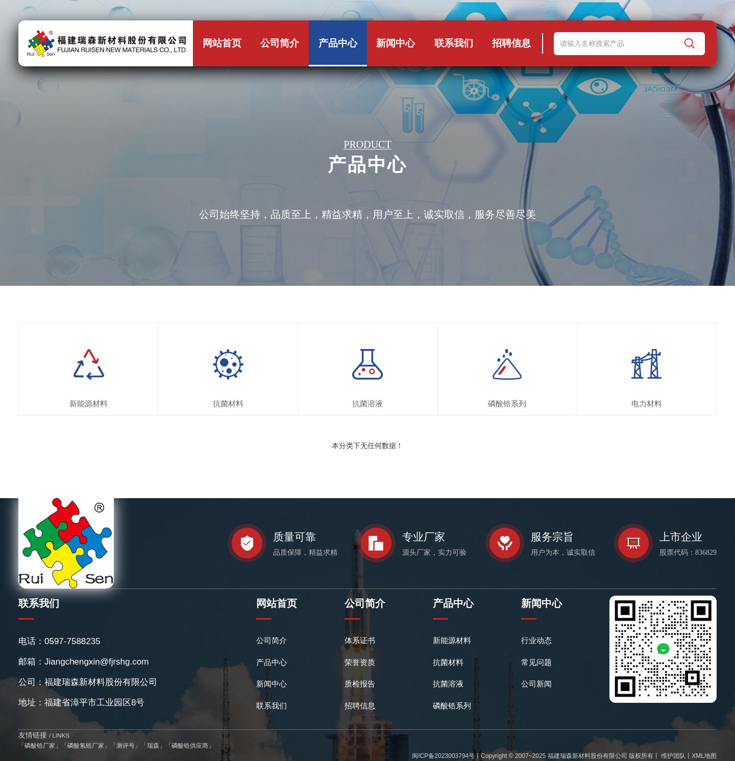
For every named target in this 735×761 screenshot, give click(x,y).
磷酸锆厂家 (39, 745)
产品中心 (337, 43)
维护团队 (672, 755)
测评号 (125, 745)
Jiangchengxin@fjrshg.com (96, 662)
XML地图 (704, 755)
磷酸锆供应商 (190, 745)
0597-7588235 (72, 641)
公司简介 (279, 43)
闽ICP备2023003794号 (443, 755)
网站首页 (222, 43)
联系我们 (453, 43)
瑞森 (153, 745)
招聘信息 (511, 43)
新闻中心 (395, 43)
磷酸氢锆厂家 (85, 745)
